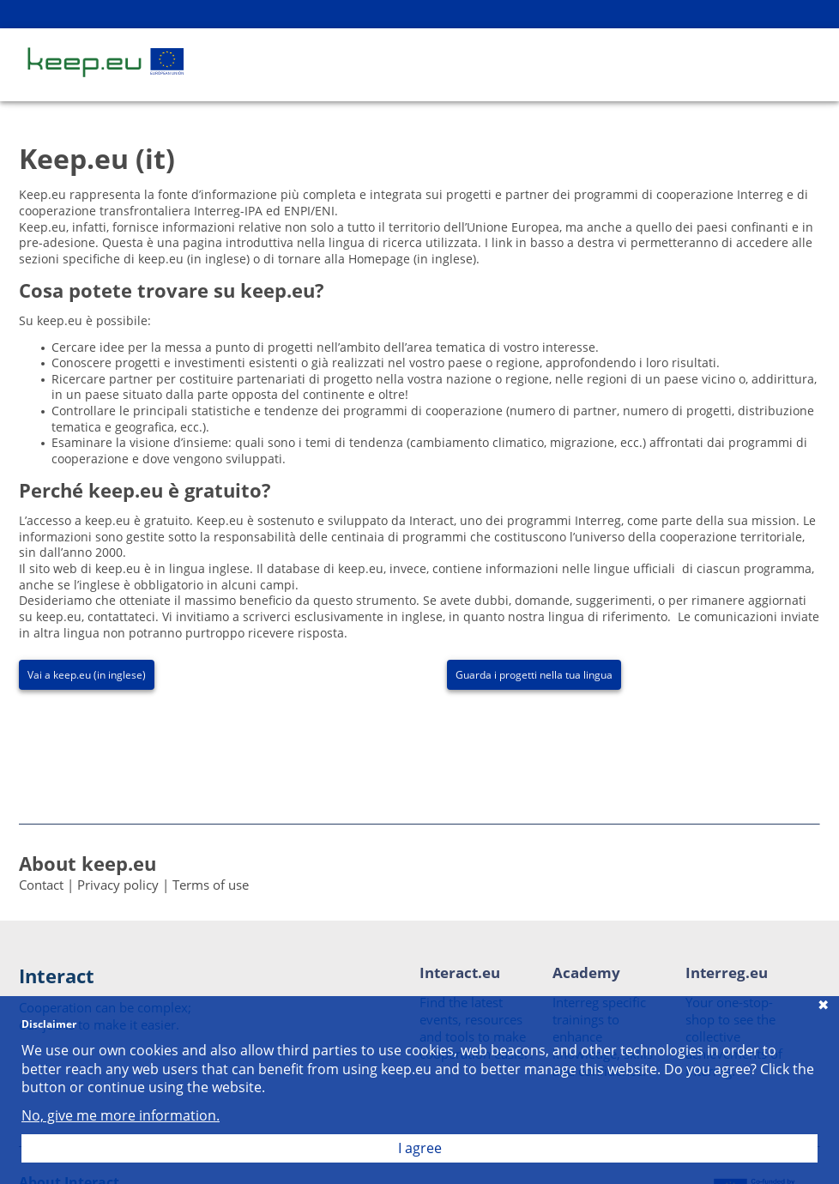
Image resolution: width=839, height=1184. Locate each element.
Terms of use (210, 884)
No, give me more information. (120, 1116)
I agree (420, 1148)
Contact (41, 884)
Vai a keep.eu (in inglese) (86, 675)
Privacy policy (118, 884)
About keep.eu (87, 863)
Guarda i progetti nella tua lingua (534, 675)
